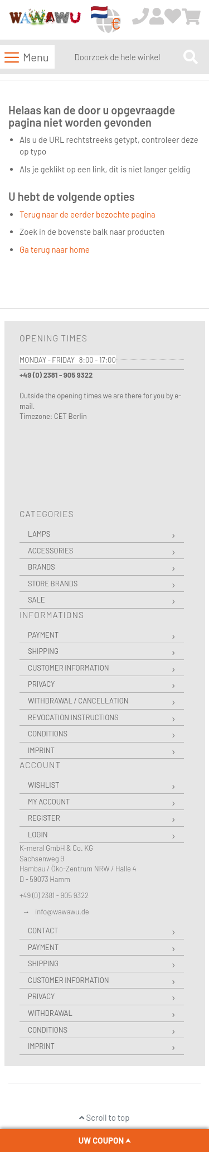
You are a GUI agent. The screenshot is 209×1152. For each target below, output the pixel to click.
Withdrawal (50, 1013)
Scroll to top (104, 1117)
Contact (43, 930)
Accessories (50, 550)
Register (44, 817)
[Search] (191, 56)
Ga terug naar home (55, 249)
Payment (43, 634)
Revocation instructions (73, 717)
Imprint (41, 750)
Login (38, 834)
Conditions (47, 733)
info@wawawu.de (62, 911)
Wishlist (43, 784)
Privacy (41, 683)
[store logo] (44, 20)
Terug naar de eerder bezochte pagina (87, 214)
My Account (49, 801)
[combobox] (126, 57)
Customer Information (68, 667)
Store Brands (52, 583)
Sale (36, 599)
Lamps (39, 533)
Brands (41, 566)
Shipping (43, 651)
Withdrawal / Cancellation (78, 700)
